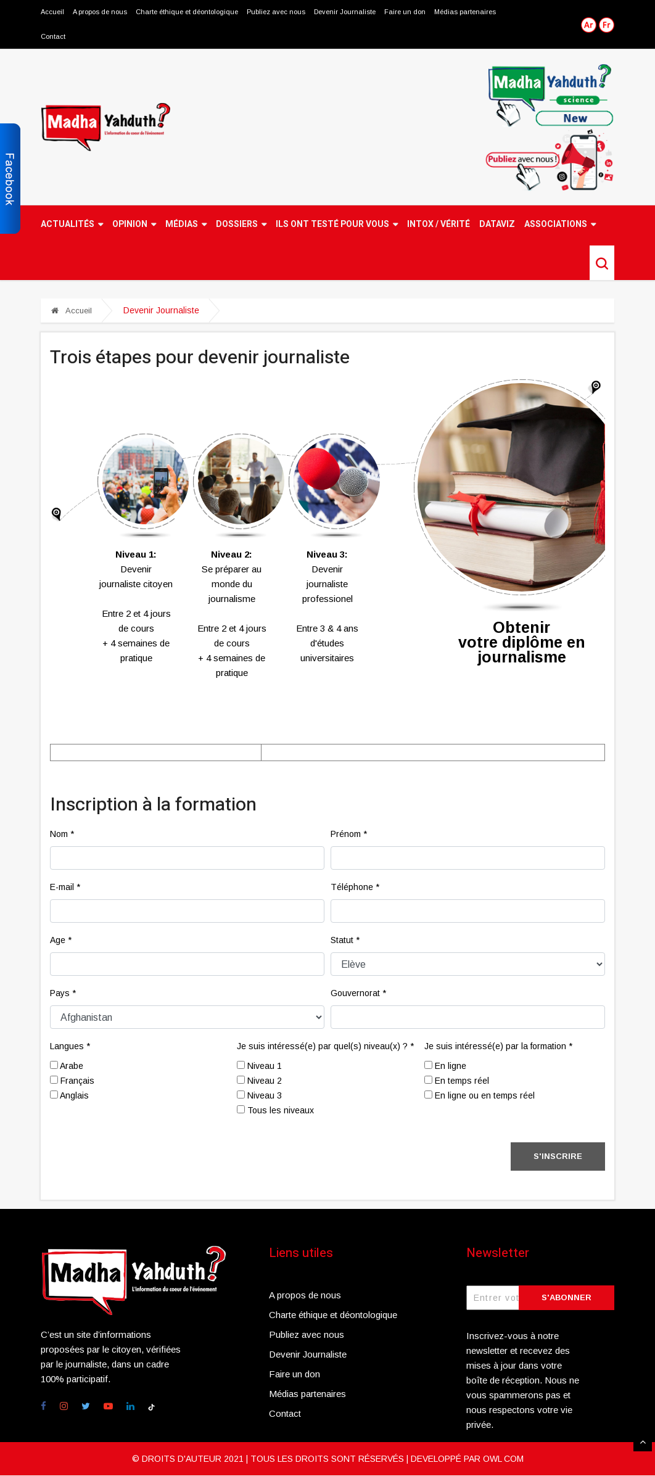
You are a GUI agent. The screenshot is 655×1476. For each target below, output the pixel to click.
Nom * (62, 834)
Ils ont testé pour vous (337, 224)
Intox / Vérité (438, 224)
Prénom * (349, 834)
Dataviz (497, 224)
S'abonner (566, 1298)
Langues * (70, 1047)
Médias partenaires (466, 12)
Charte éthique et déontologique (187, 12)
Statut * (345, 941)
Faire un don (406, 12)
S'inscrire (557, 1156)
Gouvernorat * (358, 994)
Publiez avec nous (276, 12)
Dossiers (241, 224)
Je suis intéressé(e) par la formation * (498, 1047)
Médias (186, 224)
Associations (560, 224)
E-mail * (65, 888)
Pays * (63, 994)
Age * (61, 941)
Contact (53, 37)
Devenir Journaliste (346, 12)
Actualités (72, 224)
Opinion (134, 224)
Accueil (52, 12)
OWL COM (503, 1459)
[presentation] (143, 1167)
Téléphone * (355, 888)
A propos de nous (100, 12)
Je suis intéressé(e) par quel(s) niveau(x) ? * (325, 1047)
